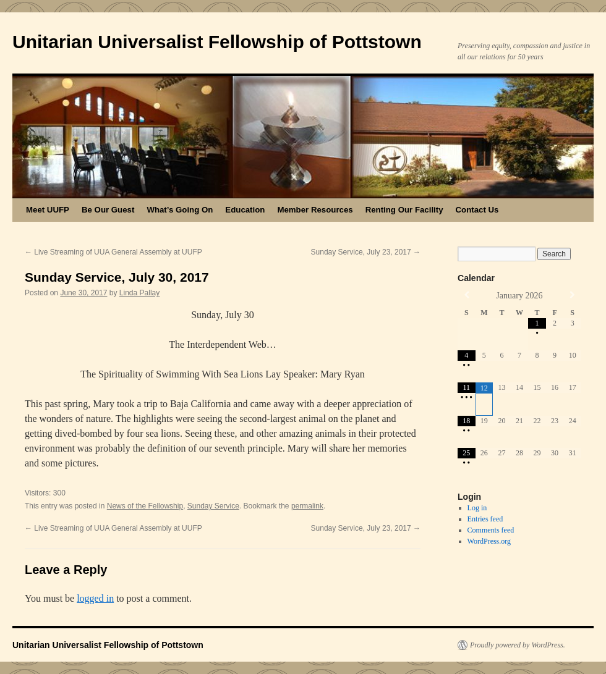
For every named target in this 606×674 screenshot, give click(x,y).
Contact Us (477, 209)
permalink (307, 506)
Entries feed (485, 519)
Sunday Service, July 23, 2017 (365, 252)
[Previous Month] (467, 295)
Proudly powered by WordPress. (517, 645)
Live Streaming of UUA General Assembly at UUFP (113, 252)
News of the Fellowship (145, 506)
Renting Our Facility (404, 209)
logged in (95, 598)
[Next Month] (572, 295)
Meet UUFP (47, 209)
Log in (477, 507)
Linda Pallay (139, 293)
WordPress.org (489, 541)
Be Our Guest (108, 209)
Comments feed (490, 530)
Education (245, 209)
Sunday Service (213, 506)
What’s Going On (180, 209)
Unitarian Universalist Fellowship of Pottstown (217, 42)
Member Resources (314, 209)
